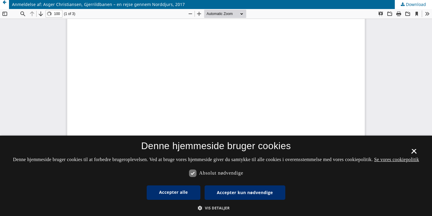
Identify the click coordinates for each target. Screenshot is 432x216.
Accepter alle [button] (173, 192)
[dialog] (216, 176)
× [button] (413, 153)
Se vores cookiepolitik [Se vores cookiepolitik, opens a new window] (396, 159)
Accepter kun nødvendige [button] (245, 192)
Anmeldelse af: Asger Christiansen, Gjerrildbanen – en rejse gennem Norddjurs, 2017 (98, 4)
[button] (216, 208)
